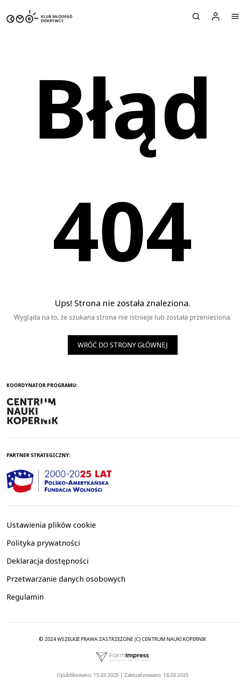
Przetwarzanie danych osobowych (66, 579)
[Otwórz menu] (235, 16)
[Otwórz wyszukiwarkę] (196, 16)
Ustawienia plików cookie (51, 525)
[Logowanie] (215, 16)
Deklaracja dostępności (48, 561)
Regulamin (25, 597)
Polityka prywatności (43, 543)
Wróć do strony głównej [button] (123, 344)
